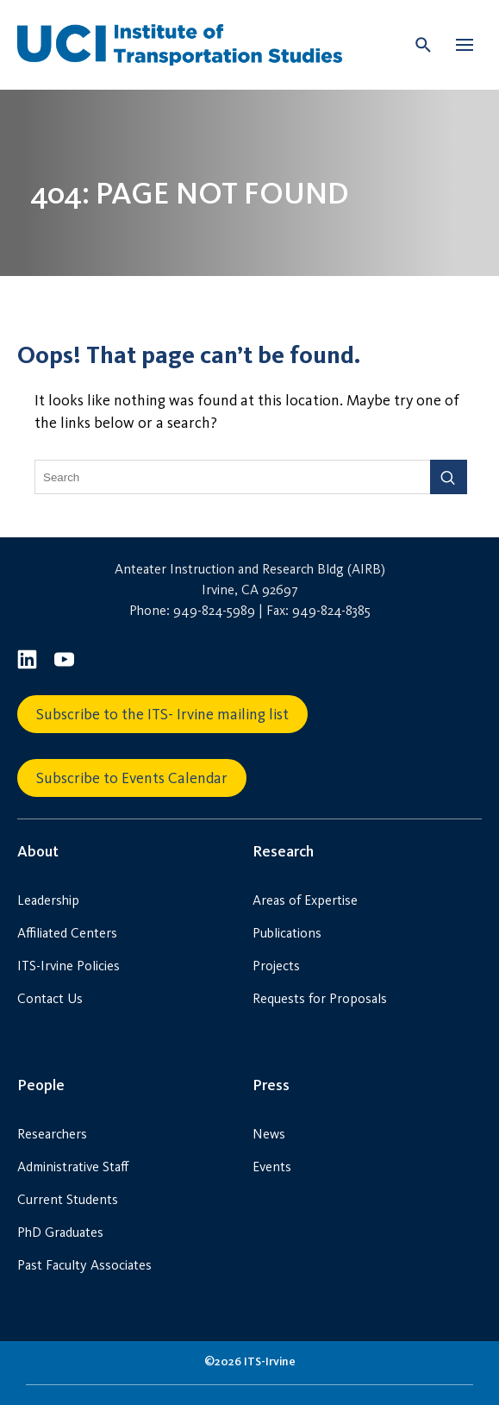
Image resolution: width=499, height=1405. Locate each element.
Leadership (48, 900)
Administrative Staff (72, 1166)
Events (272, 1166)
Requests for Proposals (320, 998)
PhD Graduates (60, 1232)
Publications (287, 933)
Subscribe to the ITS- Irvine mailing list (162, 714)
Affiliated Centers (67, 933)
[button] (464, 44)
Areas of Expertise (305, 900)
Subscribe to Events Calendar (132, 777)
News (269, 1134)
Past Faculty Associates (84, 1265)
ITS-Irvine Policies (68, 965)
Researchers (52, 1134)
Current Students (67, 1199)
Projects (276, 965)
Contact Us (50, 998)
